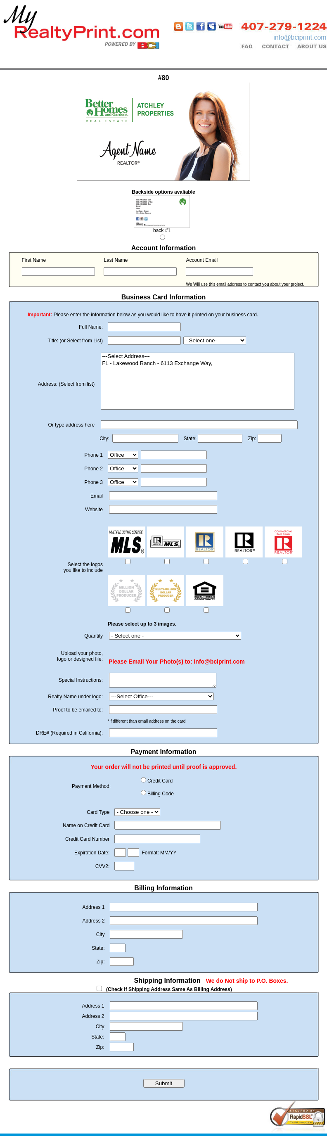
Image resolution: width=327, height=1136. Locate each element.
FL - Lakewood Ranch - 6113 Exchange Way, (197, 363)
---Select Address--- (197, 356)
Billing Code (160, 796)
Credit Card (160, 783)
